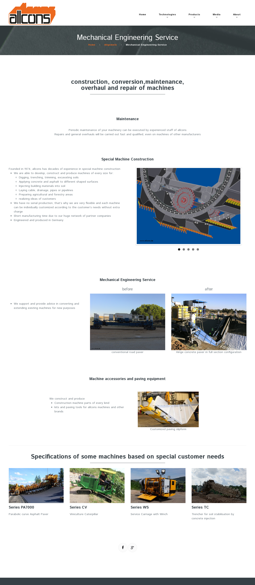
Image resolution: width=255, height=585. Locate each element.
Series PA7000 (21, 507)
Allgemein (110, 45)
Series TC (200, 507)
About (235, 16)
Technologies (165, 16)
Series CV (78, 507)
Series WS (140, 507)
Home (142, 14)
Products (192, 16)
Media (214, 16)
